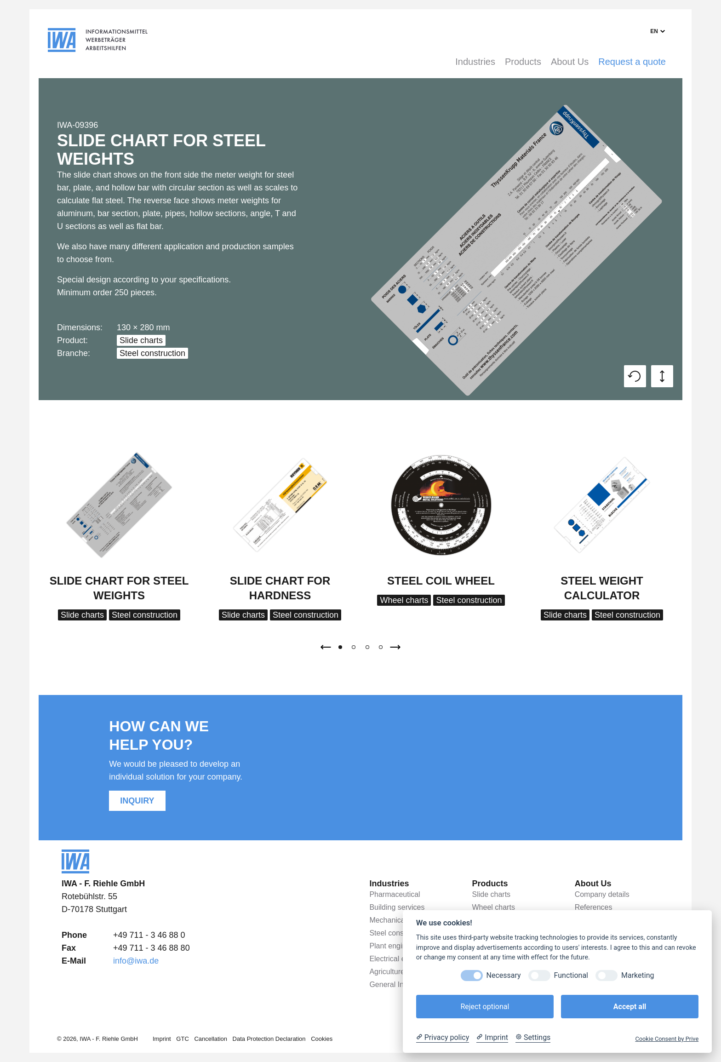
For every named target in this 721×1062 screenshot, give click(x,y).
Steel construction (152, 353)
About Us (570, 62)
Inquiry (137, 800)
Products (523, 62)
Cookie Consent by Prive (666, 1038)
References (593, 907)
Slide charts (141, 340)
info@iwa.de (136, 960)
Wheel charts (404, 600)
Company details (602, 894)
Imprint (162, 1038)
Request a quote (632, 62)
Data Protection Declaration (269, 1038)
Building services (396, 907)
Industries (475, 62)
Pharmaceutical (394, 894)
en (654, 31)
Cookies (321, 1038)
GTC (182, 1038)
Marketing (637, 975)
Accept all (629, 1006)
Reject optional (484, 1006)
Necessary (503, 975)
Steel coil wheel (441, 580)
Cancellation (210, 1038)
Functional (571, 975)
